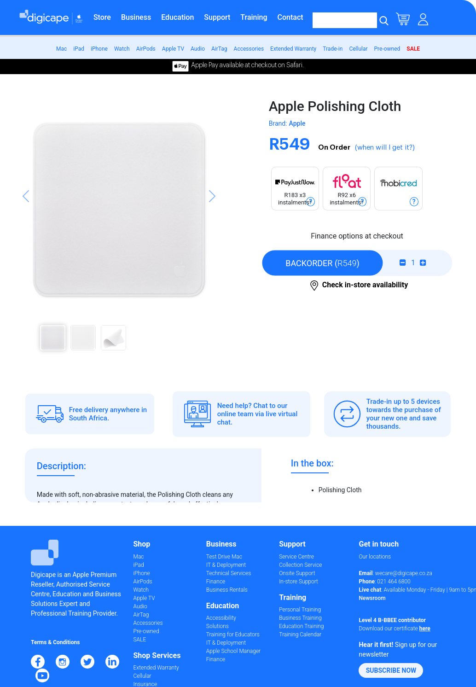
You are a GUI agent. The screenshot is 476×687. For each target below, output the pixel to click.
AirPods (146, 49)
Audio (198, 49)
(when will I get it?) (385, 147)
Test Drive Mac (224, 556)
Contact (290, 17)
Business (136, 17)
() (322, 263)
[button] (25, 228)
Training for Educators (233, 634)
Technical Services (228, 573)
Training (253, 17)
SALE (413, 49)
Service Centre (296, 556)
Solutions (217, 626)
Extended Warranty (293, 49)
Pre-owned (387, 49)
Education (177, 17)
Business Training (300, 618)
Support (217, 17)
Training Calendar (300, 634)
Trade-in (332, 49)
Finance (215, 581)
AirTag (219, 49)
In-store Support (298, 581)
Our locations (375, 556)
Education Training (301, 626)
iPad (78, 49)
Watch (122, 49)
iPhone (99, 49)
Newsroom (372, 598)
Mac (61, 49)
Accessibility (221, 618)
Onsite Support (297, 573)
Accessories (249, 49)
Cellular (358, 49)
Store (102, 17)
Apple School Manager (233, 651)
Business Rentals (227, 590)
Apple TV (173, 49)
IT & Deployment (226, 565)
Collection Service (300, 565)
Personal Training (300, 609)
